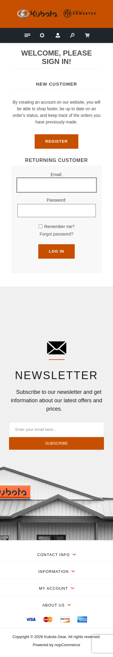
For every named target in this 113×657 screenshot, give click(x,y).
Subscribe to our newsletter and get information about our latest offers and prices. (56, 400)
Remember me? (59, 226)
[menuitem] (31, 619)
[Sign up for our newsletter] (56, 429)
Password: (56, 200)
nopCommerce (67, 645)
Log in (56, 251)
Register (56, 141)
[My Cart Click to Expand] (86, 35)
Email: (56, 174)
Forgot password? (56, 234)
